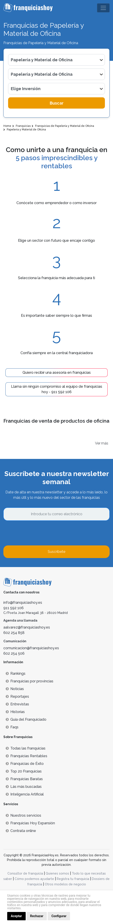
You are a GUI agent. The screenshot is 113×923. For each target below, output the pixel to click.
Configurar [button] (58, 916)
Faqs (12, 727)
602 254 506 (14, 653)
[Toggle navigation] (103, 7)
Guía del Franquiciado (26, 719)
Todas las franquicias (25, 748)
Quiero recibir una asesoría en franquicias (57, 372)
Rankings (15, 673)
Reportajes (17, 696)
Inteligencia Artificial (25, 794)
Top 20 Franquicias (24, 771)
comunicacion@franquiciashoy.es (31, 648)
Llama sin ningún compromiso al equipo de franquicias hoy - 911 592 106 (56, 389)
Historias (15, 712)
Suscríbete (56, 551)
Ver (97, 443)
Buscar (56, 103)
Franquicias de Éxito (25, 763)
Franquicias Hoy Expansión (30, 823)
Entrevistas (17, 704)
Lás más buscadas (24, 786)
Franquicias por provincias (29, 681)
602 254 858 (14, 633)
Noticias (15, 689)
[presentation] (37, 533)
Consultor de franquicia (25, 873)
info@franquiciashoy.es (22, 602)
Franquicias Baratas (24, 779)
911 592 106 (13, 608)
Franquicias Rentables (26, 756)
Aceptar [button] (16, 916)
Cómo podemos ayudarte (34, 879)
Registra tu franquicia (73, 879)
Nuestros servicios (23, 815)
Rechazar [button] (36, 916)
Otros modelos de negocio (65, 884)
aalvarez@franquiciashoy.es (26, 627)
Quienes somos (57, 873)
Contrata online (21, 831)
